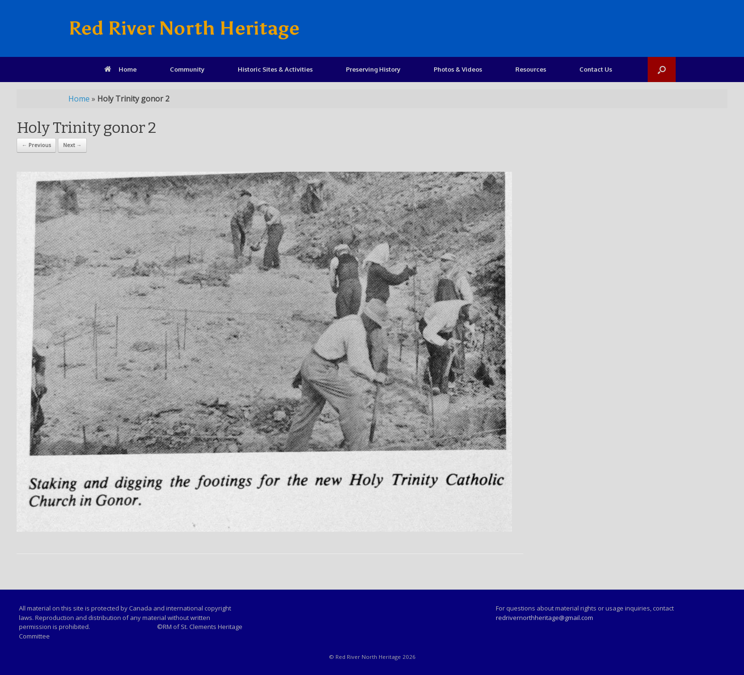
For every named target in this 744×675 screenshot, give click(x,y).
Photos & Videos (458, 69)
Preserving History (373, 69)
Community (187, 69)
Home (120, 69)
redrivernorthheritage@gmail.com (544, 617)
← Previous (36, 144)
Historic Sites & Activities (275, 69)
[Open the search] (662, 69)
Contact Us (595, 69)
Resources (530, 69)
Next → (72, 144)
